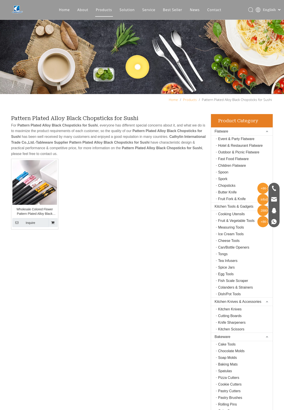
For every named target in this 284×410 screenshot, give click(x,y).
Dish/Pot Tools (229, 299)
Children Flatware (232, 170)
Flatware (221, 136)
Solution (130, 12)
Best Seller (175, 12)
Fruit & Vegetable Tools (236, 225)
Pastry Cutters (229, 396)
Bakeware (222, 341)
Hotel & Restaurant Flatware (240, 150)
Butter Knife (227, 197)
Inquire (23, 227)
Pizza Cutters (228, 382)
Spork (222, 183)
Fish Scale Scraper (233, 285)
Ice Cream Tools (231, 239)
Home (67, 12)
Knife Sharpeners (232, 327)
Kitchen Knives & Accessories (238, 306)
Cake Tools (227, 349)
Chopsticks (226, 190)
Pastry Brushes (230, 402)
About (85, 12)
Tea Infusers (227, 265)
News (197, 12)
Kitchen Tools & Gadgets (234, 211)
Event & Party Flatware (236, 143)
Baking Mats (228, 369)
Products (107, 12)
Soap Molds (227, 362)
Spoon (223, 177)
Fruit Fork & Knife (232, 203)
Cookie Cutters (230, 389)
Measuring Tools (231, 232)
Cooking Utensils (231, 219)
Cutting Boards (230, 320)
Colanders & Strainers (235, 292)
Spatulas (225, 376)
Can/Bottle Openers (233, 252)
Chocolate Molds (231, 356)
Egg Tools (226, 279)
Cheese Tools (229, 245)
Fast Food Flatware (233, 163)
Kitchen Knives (230, 314)
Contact (217, 12)
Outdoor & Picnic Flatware (238, 157)
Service (151, 12)
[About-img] (142, 62)
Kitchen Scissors (231, 334)
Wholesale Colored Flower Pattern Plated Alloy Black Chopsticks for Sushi (34, 216)
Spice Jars (226, 272)
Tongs (223, 259)
